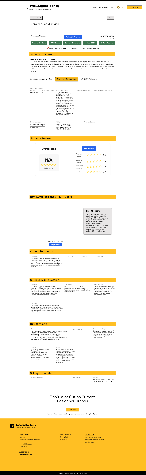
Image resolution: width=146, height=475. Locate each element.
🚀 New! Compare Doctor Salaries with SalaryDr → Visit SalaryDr (73, 48)
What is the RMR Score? (56, 241)
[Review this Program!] (73, 37)
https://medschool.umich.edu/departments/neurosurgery (37, 125)
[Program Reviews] (39, 43)
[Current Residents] (72, 43)
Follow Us (63, 439)
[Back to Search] (36, 18)
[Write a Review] (89, 148)
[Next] (110, 18)
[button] (134, 7)
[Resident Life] (90, 43)
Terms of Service (65, 434)
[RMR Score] (55, 43)
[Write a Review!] (107, 43)
